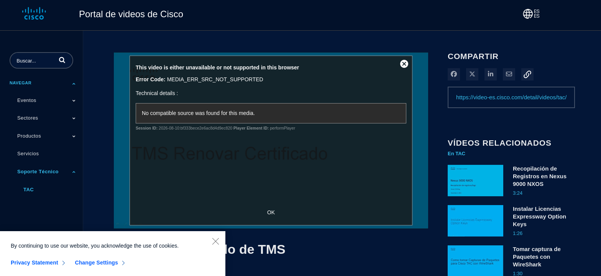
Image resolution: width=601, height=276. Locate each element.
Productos (29, 136)
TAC (28, 189)
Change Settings (96, 265)
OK (271, 212)
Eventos (26, 100)
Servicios (28, 153)
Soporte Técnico (38, 171)
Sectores (27, 118)
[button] (62, 60)
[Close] (215, 243)
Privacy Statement (34, 265)
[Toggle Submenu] (74, 84)
